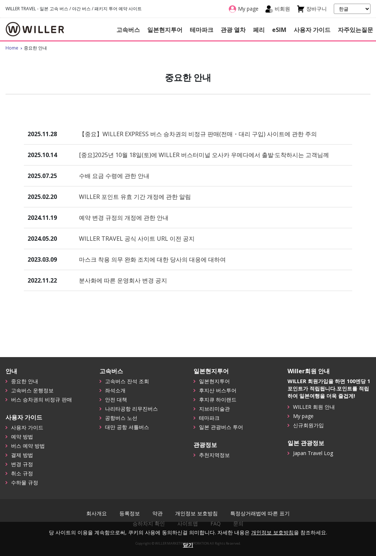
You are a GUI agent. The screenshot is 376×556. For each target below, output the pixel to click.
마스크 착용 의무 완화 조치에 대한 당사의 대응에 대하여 (152, 259)
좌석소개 (115, 390)
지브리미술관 (214, 408)
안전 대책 (116, 399)
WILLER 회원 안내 (314, 406)
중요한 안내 (24, 381)
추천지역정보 (214, 454)
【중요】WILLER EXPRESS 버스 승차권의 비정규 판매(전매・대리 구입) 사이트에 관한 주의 (198, 134)
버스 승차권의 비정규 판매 (41, 399)
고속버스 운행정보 (32, 390)
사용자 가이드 (312, 30)
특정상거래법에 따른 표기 (260, 513)
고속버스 (128, 30)
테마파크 (201, 30)
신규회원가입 (308, 425)
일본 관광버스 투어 (221, 427)
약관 (157, 513)
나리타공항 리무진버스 (131, 408)
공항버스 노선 (121, 417)
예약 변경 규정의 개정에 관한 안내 (124, 218)
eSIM (279, 30)
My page (303, 416)
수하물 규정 (24, 482)
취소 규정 (22, 473)
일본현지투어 (164, 30)
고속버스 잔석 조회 (127, 381)
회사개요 (96, 513)
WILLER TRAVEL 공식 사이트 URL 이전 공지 (137, 239)
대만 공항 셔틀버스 (127, 427)
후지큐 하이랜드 (217, 399)
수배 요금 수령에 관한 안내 (114, 176)
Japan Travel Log (313, 453)
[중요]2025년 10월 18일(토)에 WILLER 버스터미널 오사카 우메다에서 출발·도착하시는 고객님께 (204, 155)
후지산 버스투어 (217, 390)
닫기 (188, 544)
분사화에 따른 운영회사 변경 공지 (123, 280)
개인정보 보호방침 (196, 513)
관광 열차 (233, 30)
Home (12, 48)
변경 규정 (22, 464)
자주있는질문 (355, 30)
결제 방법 (22, 454)
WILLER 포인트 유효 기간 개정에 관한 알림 (135, 197)
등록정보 (129, 513)
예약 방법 (22, 436)
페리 (259, 30)
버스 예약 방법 (28, 445)
